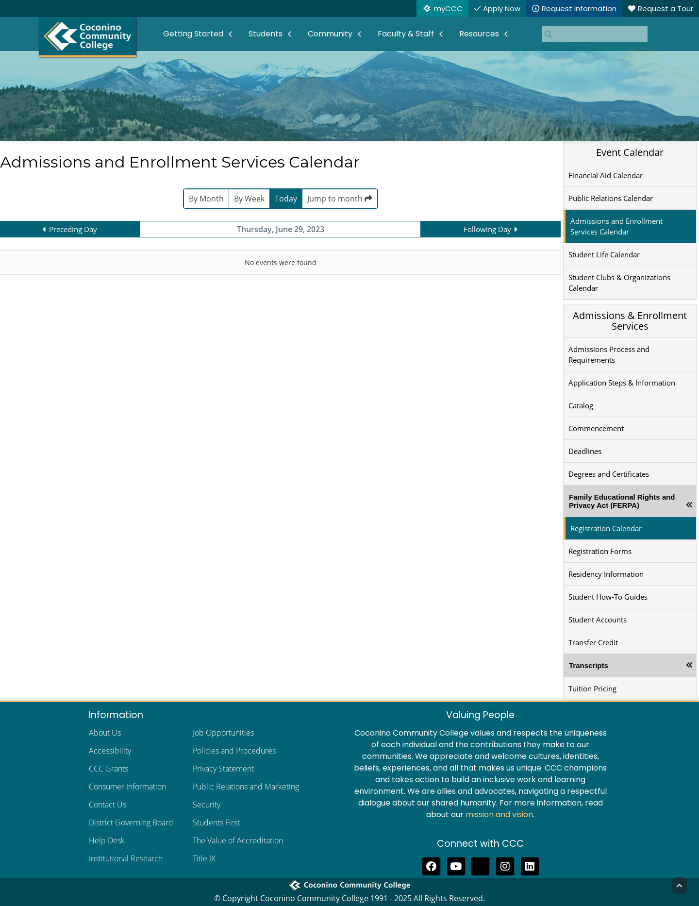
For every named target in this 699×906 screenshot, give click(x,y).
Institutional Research (126, 858)
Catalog (580, 405)
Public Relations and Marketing (246, 786)
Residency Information (606, 574)
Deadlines (584, 451)
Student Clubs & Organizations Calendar (619, 282)
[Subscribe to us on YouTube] (456, 865)
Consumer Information (127, 786)
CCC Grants (108, 768)
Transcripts (588, 665)
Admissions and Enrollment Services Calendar (616, 226)
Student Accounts (597, 619)
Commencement (596, 428)
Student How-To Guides (608, 597)
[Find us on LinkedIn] (529, 865)
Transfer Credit (593, 642)
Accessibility (110, 750)
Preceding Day (73, 229)
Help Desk (107, 840)
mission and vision (499, 814)
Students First (216, 822)
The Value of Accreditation (238, 840)
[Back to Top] (679, 885)
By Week (249, 198)
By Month (206, 198)
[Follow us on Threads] (480, 865)
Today (286, 198)
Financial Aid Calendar (605, 175)
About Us (105, 732)
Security (206, 804)
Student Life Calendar (604, 254)
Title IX (204, 858)
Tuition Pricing (592, 688)
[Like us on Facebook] (431, 865)
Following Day (487, 229)
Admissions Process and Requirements (608, 354)
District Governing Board (131, 822)
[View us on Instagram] (505, 865)
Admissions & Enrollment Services (630, 321)
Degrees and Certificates (608, 474)
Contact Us (107, 804)
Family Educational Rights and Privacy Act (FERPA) (622, 501)
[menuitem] (198, 34)
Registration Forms (600, 551)
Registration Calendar (606, 528)
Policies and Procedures (234, 750)
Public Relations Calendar (610, 198)
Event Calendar (630, 152)
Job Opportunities (223, 732)
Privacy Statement (223, 768)
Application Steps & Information (621, 382)
